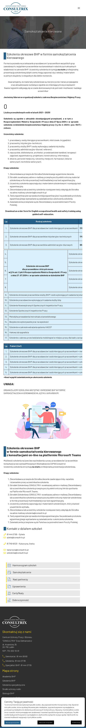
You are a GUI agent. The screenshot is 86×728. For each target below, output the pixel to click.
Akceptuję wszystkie (12, 722)
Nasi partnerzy (20, 579)
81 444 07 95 (12, 534)
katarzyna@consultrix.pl (18, 550)
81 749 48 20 (12, 543)
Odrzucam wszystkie (46, 722)
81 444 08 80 (22, 656)
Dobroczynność (20, 600)
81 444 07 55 (26, 665)
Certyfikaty (18, 593)
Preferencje (76, 722)
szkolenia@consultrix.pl (36, 192)
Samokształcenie (22, 572)
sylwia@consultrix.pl (16, 537)
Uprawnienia (18, 586)
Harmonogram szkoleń (24, 565)
